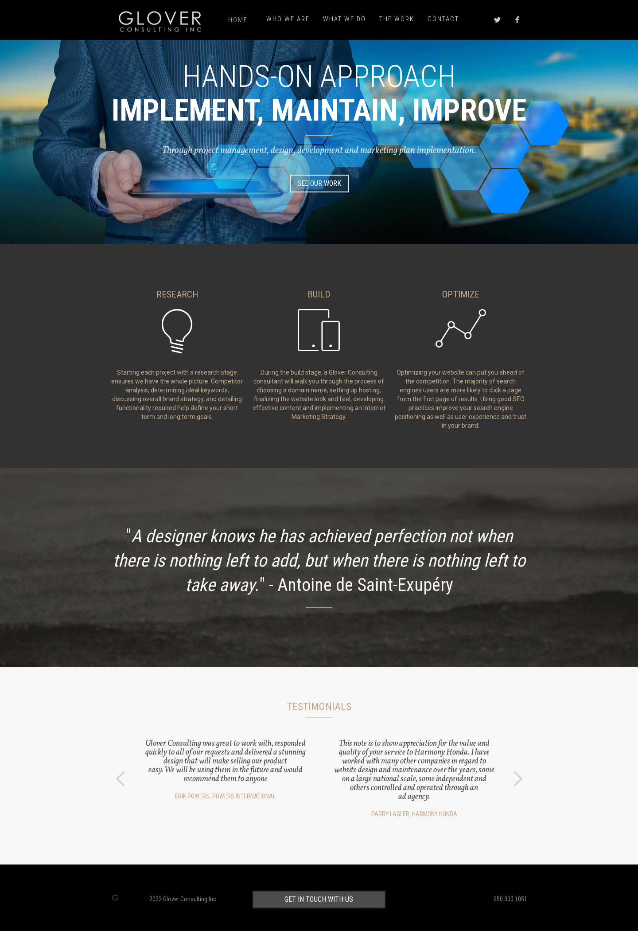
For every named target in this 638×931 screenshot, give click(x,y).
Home (238, 20)
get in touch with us (318, 898)
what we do (344, 19)
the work (396, 19)
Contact (443, 19)
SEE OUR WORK (319, 183)
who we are (288, 19)
